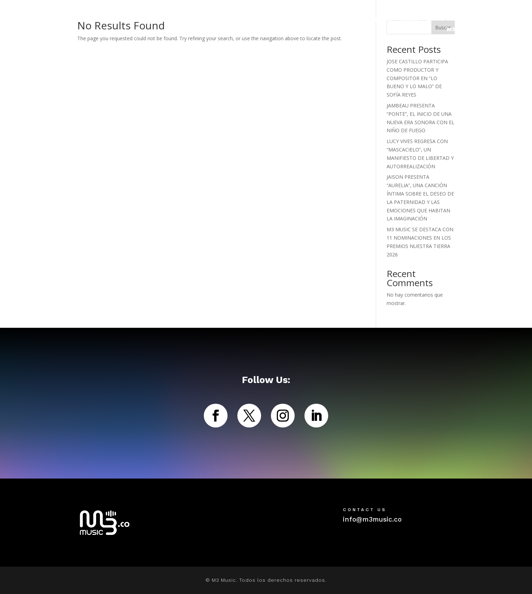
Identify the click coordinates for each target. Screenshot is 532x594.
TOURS (409, 19)
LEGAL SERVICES (450, 19)
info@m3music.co (372, 519)
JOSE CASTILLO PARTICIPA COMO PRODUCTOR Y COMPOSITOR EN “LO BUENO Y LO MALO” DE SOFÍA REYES (417, 78)
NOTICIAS (379, 19)
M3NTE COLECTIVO (473, 30)
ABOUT (490, 19)
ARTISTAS (337, 19)
